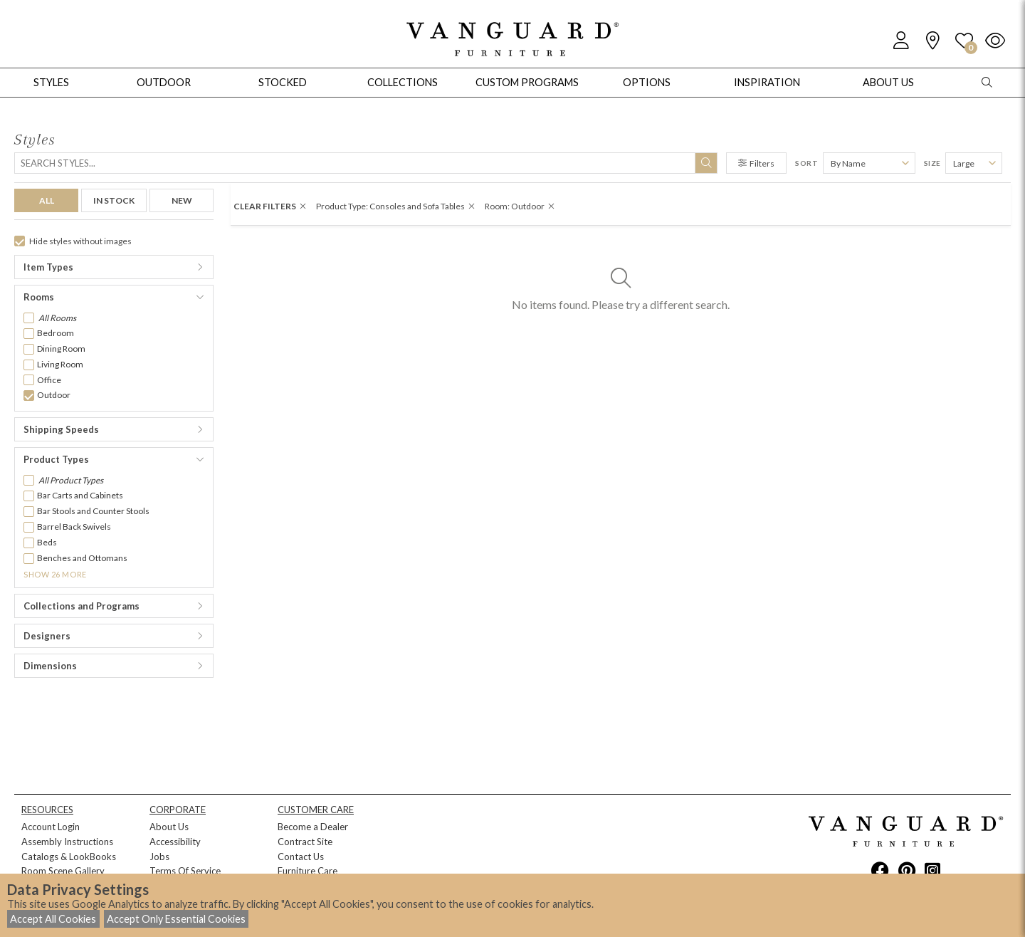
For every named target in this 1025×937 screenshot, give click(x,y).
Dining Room (61, 348)
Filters (756, 163)
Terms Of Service (185, 870)
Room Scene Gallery (63, 870)
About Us (169, 826)
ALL (46, 200)
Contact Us (301, 856)
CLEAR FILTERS (269, 206)
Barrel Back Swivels (74, 526)
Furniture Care (307, 870)
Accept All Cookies (53, 919)
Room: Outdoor (519, 206)
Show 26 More (55, 574)
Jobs (159, 856)
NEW (182, 200)
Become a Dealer (313, 826)
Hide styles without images (73, 241)
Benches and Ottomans (82, 558)
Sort (806, 163)
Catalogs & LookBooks (68, 856)
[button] (114, 267)
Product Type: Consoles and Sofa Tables (395, 206)
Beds (47, 542)
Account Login (50, 826)
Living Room (60, 364)
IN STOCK (114, 200)
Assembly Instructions (67, 841)
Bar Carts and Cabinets (80, 495)
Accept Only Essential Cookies (176, 919)
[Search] (366, 163)
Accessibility (175, 841)
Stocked (282, 82)
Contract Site (305, 841)
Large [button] (963, 163)
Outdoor (53, 394)
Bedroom (55, 333)
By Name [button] (848, 163)
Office (49, 380)
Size (932, 163)
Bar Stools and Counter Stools (93, 511)
